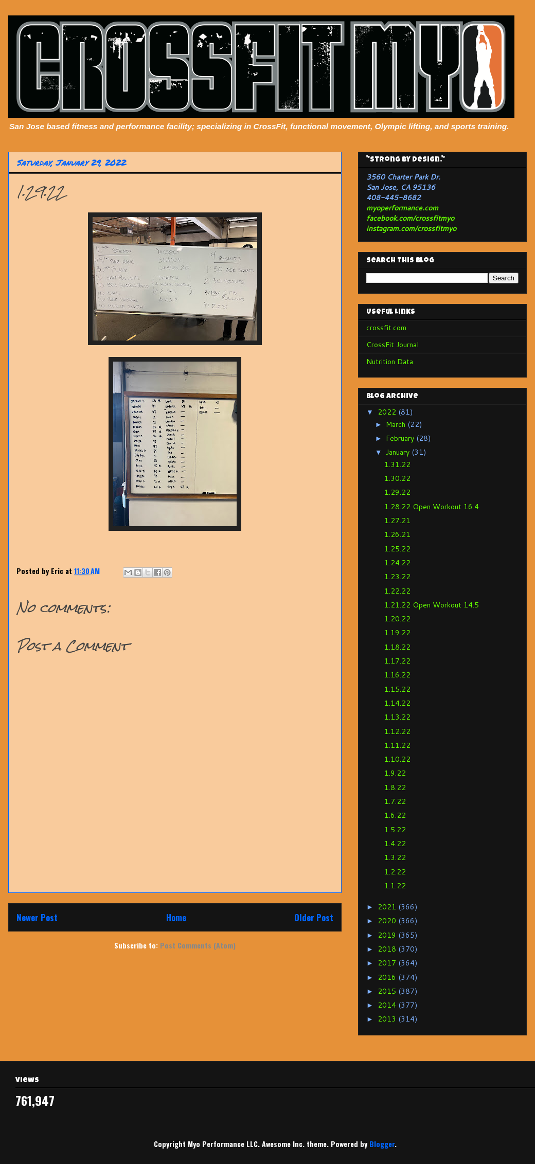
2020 (388, 921)
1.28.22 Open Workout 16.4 (431, 507)
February (401, 438)
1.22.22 (397, 591)
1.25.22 (397, 549)
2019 (388, 935)
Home (176, 917)
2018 (388, 949)
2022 (388, 412)
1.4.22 (395, 843)
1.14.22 (397, 703)
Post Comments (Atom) (198, 945)
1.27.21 (397, 520)
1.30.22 (397, 478)
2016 (388, 977)
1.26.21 (397, 534)
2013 (388, 1019)
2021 (388, 907)
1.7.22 (395, 801)
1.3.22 (395, 857)
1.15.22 (397, 689)
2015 (388, 991)
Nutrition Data (389, 361)
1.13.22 (397, 717)
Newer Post (37, 917)
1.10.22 (397, 759)
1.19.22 (397, 633)
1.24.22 (397, 563)
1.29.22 (397, 492)
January (399, 452)
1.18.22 (397, 647)
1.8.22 (395, 787)
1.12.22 (397, 731)
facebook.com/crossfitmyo (410, 218)
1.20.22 (397, 619)
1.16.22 (397, 675)
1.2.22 (395, 872)
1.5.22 (395, 830)
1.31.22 (397, 464)
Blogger (382, 1143)
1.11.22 (397, 745)
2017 (388, 963)
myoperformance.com (402, 208)
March (396, 424)
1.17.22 (397, 661)
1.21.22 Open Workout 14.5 (431, 605)
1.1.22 (395, 886)
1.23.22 (397, 576)
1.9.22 (395, 773)
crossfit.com (386, 328)
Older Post (313, 917)
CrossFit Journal (392, 344)
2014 (388, 1005)
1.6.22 (395, 815)
